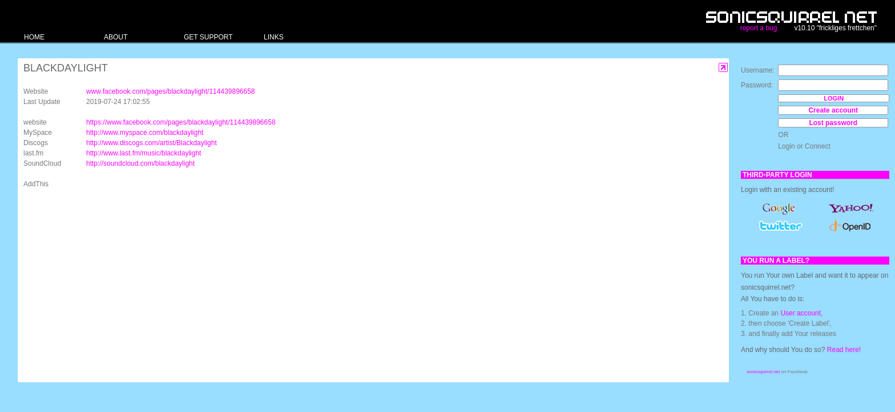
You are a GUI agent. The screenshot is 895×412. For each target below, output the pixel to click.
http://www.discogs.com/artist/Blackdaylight (151, 143)
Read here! (844, 350)
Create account (833, 110)
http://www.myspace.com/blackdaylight (144, 133)
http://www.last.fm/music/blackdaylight (143, 153)
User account (800, 313)
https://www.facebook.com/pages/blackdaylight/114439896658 (181, 122)
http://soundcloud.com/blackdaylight (140, 163)
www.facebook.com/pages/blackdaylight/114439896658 (170, 91)
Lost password (833, 123)
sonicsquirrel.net (763, 371)
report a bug (758, 28)
